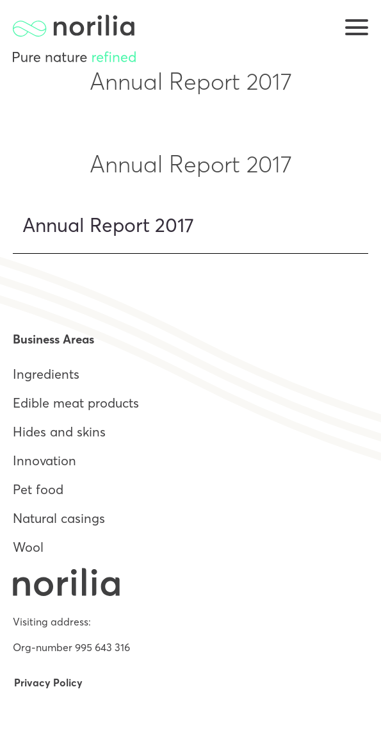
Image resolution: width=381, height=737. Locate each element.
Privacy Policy (48, 682)
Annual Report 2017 (108, 225)
